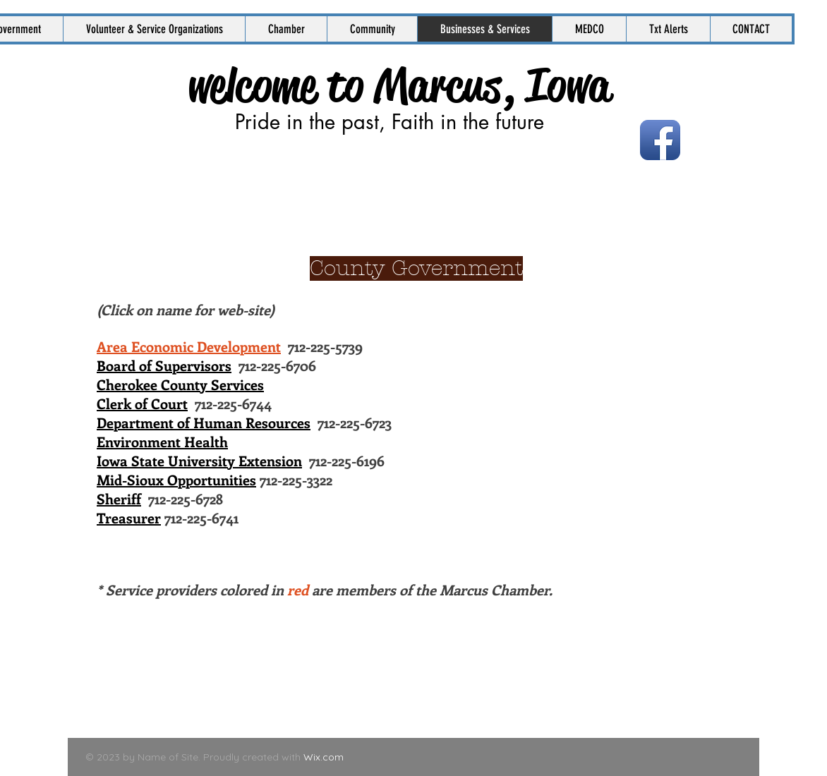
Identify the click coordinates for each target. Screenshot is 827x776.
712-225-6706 (273, 365)
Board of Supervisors (164, 365)
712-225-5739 (230, 346)
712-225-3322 (214, 479)
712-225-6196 (241, 460)
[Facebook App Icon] (660, 140)
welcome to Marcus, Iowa (399, 85)
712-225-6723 (244, 422)
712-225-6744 (184, 403)
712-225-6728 (160, 498)
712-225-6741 (168, 517)
